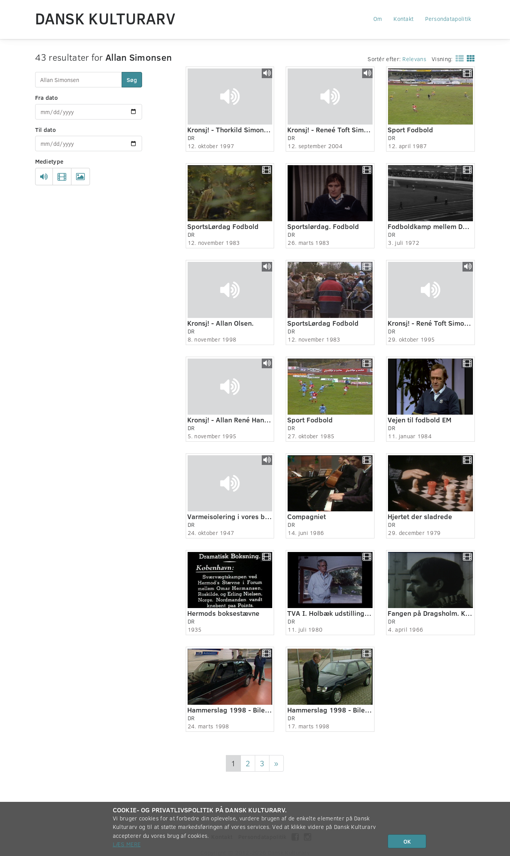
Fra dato (46, 97)
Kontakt (403, 18)
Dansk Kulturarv (105, 18)
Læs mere (127, 844)
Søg (132, 80)
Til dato (45, 129)
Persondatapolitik (448, 18)
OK (407, 841)
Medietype (49, 161)
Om (377, 18)
